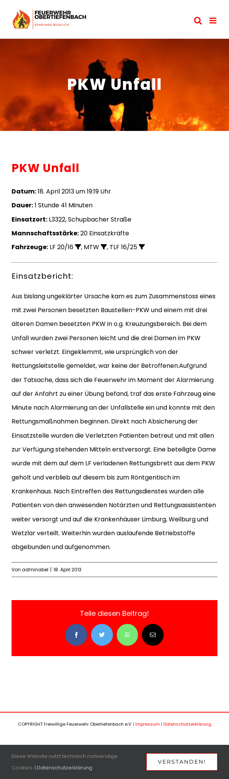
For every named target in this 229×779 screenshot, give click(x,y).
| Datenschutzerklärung (186, 724)
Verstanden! (182, 761)
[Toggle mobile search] (198, 21)
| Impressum (146, 724)
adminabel (35, 569)
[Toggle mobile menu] (213, 21)
